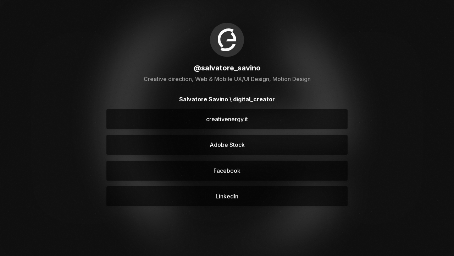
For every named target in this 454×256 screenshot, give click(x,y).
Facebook (227, 170)
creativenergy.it (227, 119)
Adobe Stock (227, 144)
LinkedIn (227, 196)
